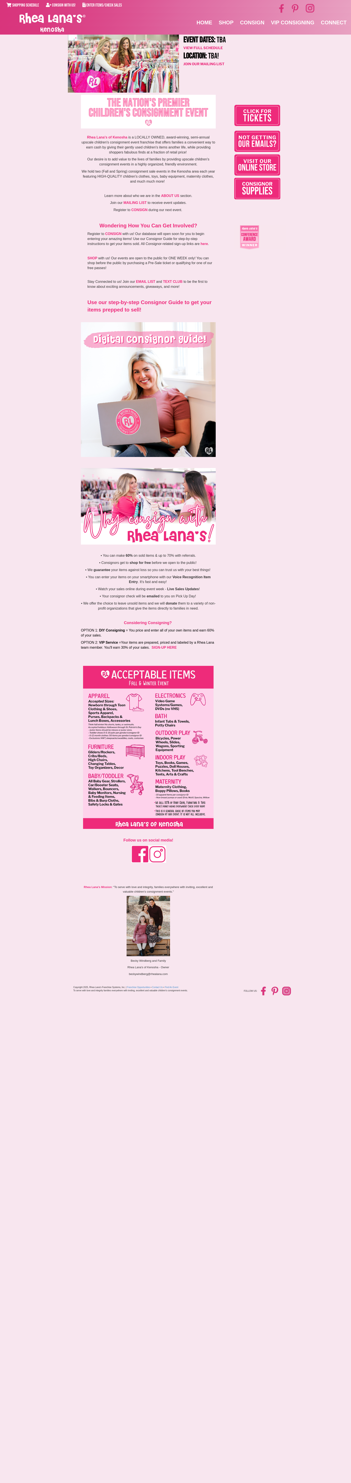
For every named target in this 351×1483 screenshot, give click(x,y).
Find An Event (171, 987)
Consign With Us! (60, 5)
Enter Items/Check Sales (102, 5)
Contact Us (157, 987)
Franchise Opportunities (138, 987)
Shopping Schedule (23, 5)
